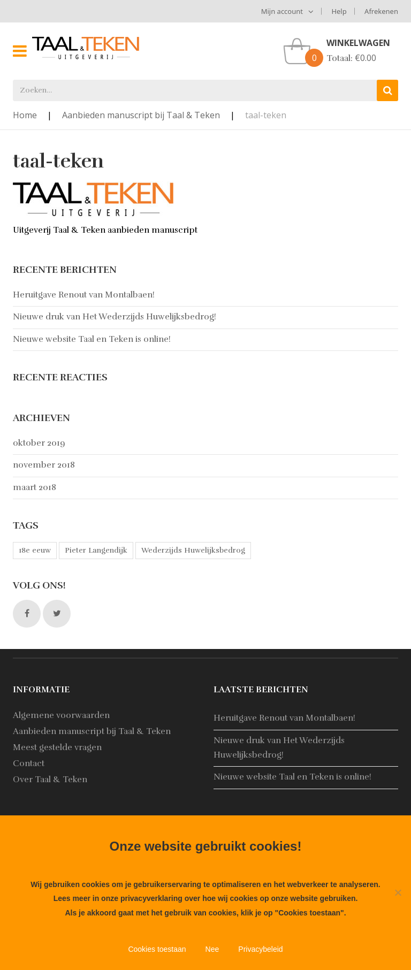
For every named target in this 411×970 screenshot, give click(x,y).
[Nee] (397, 892)
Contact (28, 763)
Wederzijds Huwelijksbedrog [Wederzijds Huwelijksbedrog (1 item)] (193, 550)
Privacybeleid (260, 949)
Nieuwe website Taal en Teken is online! (92, 339)
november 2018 (44, 465)
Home (25, 115)
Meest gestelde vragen (57, 747)
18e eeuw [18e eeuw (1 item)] (35, 550)
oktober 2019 (39, 443)
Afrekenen (381, 11)
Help (338, 11)
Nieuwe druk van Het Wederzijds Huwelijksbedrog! (114, 316)
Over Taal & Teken (50, 779)
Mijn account (282, 11)
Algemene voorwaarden (61, 715)
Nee (212, 949)
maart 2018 (34, 487)
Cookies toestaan (157, 949)
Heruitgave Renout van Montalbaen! (84, 294)
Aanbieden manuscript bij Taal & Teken (141, 115)
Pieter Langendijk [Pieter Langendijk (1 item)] (96, 550)
